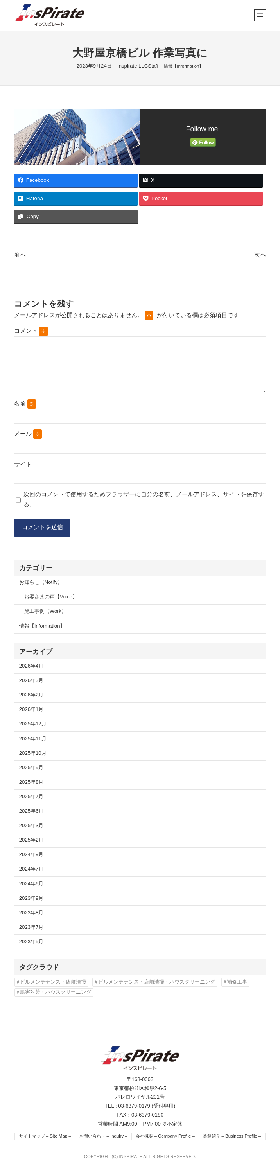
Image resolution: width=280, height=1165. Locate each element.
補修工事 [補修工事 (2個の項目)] (237, 982)
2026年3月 (31, 680)
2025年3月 (31, 825)
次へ (260, 254)
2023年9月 (31, 898)
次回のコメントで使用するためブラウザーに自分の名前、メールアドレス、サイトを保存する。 (143, 499)
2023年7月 (31, 927)
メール (28, 434)
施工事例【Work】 (45, 611)
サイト (23, 464)
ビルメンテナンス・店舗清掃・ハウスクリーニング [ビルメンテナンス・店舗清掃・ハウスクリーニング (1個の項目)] (156, 982)
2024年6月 (31, 884)
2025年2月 (31, 840)
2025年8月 (31, 782)
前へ (20, 254)
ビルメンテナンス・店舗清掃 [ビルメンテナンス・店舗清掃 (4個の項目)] (53, 982)
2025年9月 (31, 767)
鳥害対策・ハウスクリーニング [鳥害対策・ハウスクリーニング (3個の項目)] (55, 992)
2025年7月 (31, 796)
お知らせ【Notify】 (41, 582)
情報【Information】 (183, 66)
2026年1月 (31, 709)
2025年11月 (33, 738)
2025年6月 (31, 811)
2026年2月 (31, 695)
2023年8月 (31, 912)
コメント (31, 331)
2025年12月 (33, 724)
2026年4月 (31, 666)
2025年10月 (33, 753)
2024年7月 (31, 869)
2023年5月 (31, 941)
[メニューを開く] (260, 15)
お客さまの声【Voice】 (50, 597)
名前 (25, 404)
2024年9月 (31, 854)
